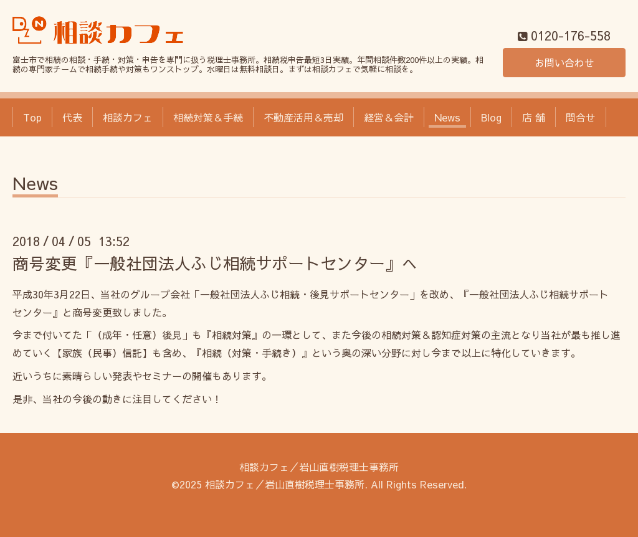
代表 (72, 117)
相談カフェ (128, 117)
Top (32, 117)
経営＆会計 (389, 117)
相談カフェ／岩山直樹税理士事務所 (319, 466)
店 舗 (533, 117)
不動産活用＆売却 (303, 117)
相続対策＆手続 (208, 117)
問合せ (581, 117)
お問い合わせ (564, 62)
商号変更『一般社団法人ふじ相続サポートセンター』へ (214, 263)
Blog (491, 117)
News (447, 117)
